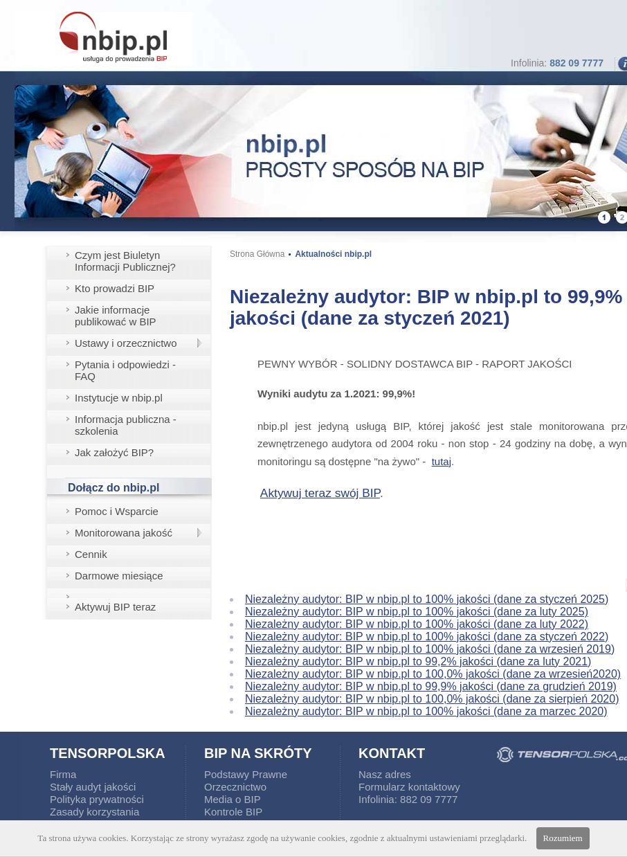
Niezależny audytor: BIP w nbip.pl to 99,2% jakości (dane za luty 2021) (418, 661)
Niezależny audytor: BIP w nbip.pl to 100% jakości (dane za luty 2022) (416, 624)
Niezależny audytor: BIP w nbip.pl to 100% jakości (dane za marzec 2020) (426, 711)
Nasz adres (384, 774)
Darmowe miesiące (119, 575)
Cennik (91, 554)
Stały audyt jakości (93, 787)
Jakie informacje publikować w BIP (115, 315)
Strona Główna (257, 254)
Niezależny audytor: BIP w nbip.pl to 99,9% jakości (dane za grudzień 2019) (431, 686)
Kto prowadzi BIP (114, 288)
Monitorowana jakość (123, 533)
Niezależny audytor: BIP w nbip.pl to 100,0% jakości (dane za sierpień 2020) (432, 699)
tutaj (441, 461)
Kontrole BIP (233, 812)
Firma (63, 774)
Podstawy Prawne (245, 774)
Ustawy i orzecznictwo (126, 343)
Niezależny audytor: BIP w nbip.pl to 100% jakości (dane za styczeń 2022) (426, 636)
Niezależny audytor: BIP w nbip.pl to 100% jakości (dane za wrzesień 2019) (430, 649)
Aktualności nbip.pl (333, 254)
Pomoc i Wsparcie (116, 511)
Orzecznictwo (235, 787)
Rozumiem (563, 838)
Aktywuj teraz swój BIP (320, 493)
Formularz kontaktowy (409, 787)
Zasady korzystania (94, 812)
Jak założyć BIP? (114, 452)
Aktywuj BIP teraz (115, 607)
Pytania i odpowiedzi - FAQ (125, 370)
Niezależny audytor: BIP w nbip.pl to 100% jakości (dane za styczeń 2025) (426, 599)
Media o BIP (232, 799)
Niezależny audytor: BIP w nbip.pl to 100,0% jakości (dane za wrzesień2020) (433, 674)
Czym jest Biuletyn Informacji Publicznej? (125, 261)
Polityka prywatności (97, 799)
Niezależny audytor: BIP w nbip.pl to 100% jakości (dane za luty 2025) (416, 611)
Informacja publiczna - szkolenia (125, 425)
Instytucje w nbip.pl (119, 398)
